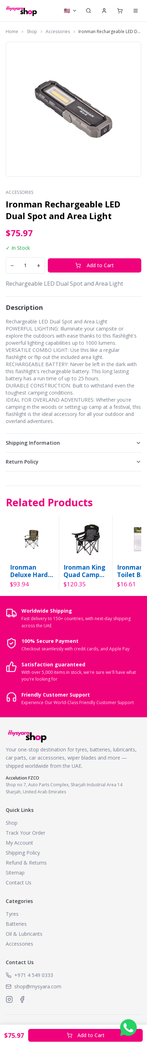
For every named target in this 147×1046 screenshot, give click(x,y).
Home (12, 32)
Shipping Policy (23, 852)
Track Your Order (25, 832)
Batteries (16, 923)
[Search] (88, 11)
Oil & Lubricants (24, 933)
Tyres (12, 913)
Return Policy (73, 461)
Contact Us (18, 882)
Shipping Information (73, 442)
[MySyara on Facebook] (22, 999)
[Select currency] (70, 10)
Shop (32, 32)
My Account (19, 842)
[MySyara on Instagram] (9, 999)
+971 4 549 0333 (33, 975)
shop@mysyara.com (37, 986)
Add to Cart (94, 265)
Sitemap (15, 872)
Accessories (58, 32)
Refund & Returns (26, 862)
